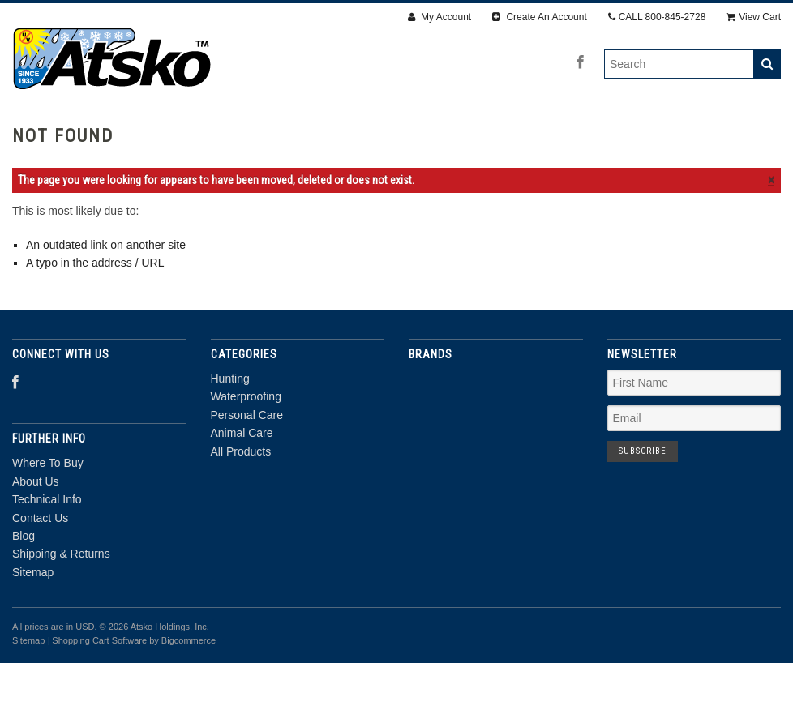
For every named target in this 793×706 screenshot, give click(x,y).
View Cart (754, 17)
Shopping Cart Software (99, 683)
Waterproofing (264, 135)
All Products (616, 135)
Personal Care (389, 135)
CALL (657, 17)
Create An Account (539, 17)
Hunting (160, 135)
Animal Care (504, 135)
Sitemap (33, 615)
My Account (439, 17)
